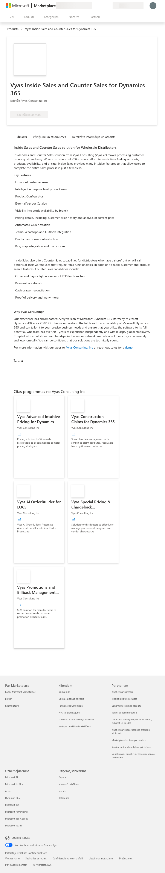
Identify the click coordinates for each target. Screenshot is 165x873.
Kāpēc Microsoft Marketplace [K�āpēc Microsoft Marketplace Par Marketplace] (20, 691)
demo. (129, 347)
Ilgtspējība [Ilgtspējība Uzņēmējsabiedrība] (63, 797)
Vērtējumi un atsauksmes (49, 137)
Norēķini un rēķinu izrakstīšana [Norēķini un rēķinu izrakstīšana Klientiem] (74, 726)
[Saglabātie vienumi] (104, 5)
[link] (39, 437)
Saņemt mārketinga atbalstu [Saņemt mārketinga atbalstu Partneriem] (126, 705)
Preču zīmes (126, 858)
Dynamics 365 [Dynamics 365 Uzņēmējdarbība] (12, 797)
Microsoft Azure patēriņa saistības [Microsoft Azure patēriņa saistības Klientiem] (76, 719)
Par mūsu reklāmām (16, 864)
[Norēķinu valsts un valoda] (128, 5)
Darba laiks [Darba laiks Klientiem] (64, 691)
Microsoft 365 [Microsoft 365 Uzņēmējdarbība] (12, 804)
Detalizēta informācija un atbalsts (93, 137)
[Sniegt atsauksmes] (93, 5)
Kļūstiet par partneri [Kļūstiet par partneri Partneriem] (122, 691)
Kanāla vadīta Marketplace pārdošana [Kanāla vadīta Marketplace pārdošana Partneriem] (131, 747)
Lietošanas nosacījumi (101, 858)
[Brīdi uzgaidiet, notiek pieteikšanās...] (153, 5)
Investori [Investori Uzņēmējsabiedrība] (62, 791)
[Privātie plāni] (109, 5)
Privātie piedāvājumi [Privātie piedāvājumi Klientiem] (69, 712)
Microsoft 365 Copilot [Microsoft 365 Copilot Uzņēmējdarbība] (16, 818)
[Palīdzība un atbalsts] (99, 5)
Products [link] (12, 29)
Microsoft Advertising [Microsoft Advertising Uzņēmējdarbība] (16, 811)
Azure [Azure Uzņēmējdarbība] (8, 791)
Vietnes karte (12, 858)
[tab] (22, 136)
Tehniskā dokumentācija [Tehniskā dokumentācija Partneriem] (124, 712)
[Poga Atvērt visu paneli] (11, 16)
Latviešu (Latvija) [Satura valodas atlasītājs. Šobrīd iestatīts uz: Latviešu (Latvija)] (21, 837)
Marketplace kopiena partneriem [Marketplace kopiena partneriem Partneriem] (129, 740)
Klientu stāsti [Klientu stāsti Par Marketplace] (12, 705)
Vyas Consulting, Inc (79, 347)
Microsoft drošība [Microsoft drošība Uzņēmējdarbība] (14, 784)
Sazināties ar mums (36, 858)
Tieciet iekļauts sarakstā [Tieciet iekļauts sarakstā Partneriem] (124, 698)
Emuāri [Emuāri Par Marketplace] (8, 698)
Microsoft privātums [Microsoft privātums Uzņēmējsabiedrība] (68, 784)
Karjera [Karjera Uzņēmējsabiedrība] (62, 777)
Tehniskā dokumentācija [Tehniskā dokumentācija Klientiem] (71, 705)
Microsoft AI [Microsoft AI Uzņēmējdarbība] (11, 777)
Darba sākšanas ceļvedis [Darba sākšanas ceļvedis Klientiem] (71, 698)
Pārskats (21, 137)
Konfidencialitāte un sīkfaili (67, 858)
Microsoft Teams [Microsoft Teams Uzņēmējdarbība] (14, 825)
